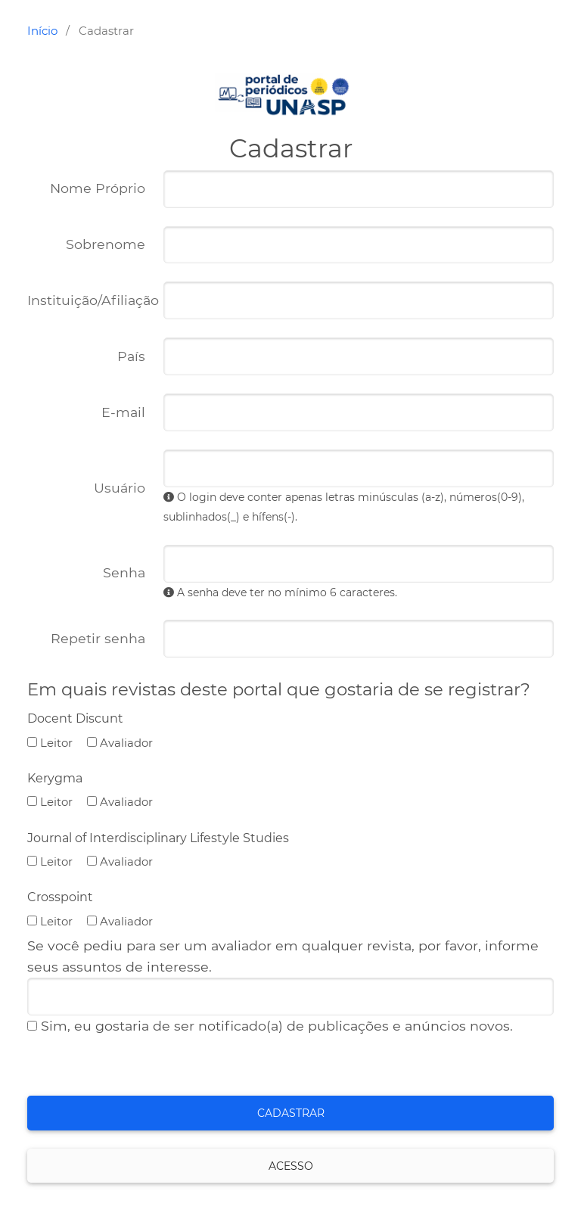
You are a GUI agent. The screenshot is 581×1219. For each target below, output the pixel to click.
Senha (81, 572)
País (81, 356)
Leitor (50, 743)
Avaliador (120, 743)
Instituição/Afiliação (86, 304)
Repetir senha (81, 638)
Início (42, 30)
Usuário (81, 488)
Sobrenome (105, 244)
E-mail (81, 412)
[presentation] (142, 1066)
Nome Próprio (81, 188)
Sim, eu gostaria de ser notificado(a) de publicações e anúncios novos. (270, 1026)
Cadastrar (291, 1113)
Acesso (291, 1166)
